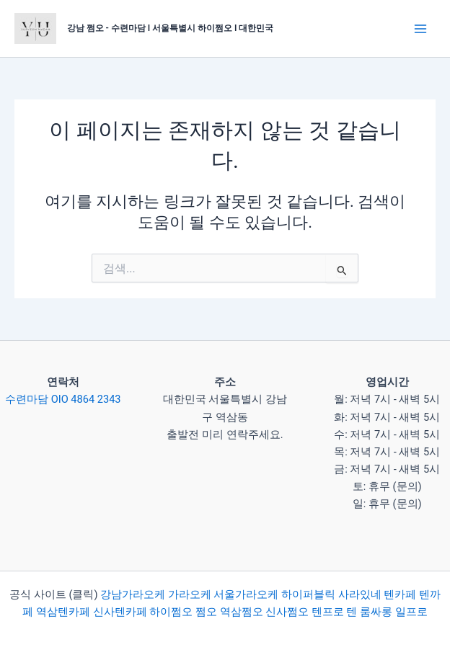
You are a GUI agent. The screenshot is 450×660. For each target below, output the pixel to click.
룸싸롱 (376, 611)
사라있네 (359, 594)
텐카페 (400, 594)
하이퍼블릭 (306, 594)
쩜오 (206, 611)
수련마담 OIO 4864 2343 (62, 399)
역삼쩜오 (241, 611)
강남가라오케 (132, 594)
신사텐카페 (120, 611)
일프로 (411, 611)
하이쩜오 (171, 611)
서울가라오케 (245, 594)
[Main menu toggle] (420, 29)
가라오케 (189, 594)
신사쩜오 (287, 611)
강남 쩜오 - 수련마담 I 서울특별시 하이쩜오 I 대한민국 (170, 28)
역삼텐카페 (63, 611)
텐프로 (328, 611)
